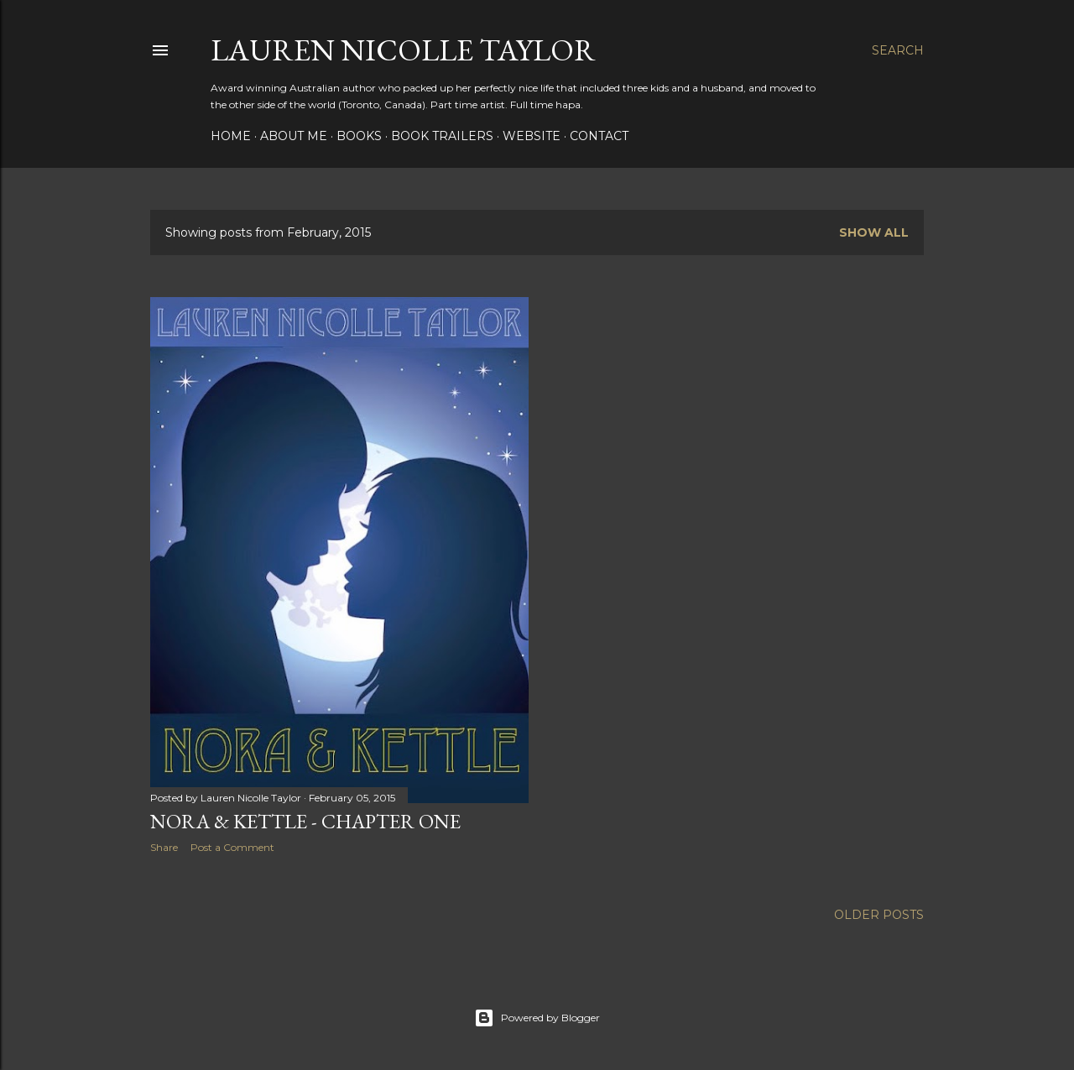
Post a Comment (232, 847)
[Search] (898, 50)
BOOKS (359, 136)
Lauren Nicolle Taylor (403, 50)
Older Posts (879, 914)
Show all (874, 232)
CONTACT (599, 136)
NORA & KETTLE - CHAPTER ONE (305, 821)
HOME (231, 136)
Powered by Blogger (537, 1018)
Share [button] (164, 847)
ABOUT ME (293, 136)
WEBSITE (531, 136)
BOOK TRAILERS (442, 136)
